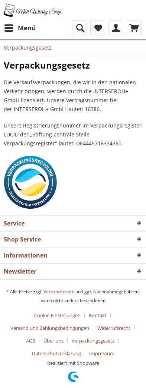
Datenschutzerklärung (56, 353)
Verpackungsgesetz (93, 340)
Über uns (53, 340)
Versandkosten (58, 291)
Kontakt (98, 315)
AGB (30, 340)
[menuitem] (19, 27)
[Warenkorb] (134, 27)
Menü (20, 27)
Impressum (101, 353)
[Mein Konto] (115, 27)
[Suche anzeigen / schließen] (79, 27)
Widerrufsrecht (113, 328)
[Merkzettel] (97, 27)
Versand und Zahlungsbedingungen (49, 328)
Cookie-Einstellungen (57, 315)
